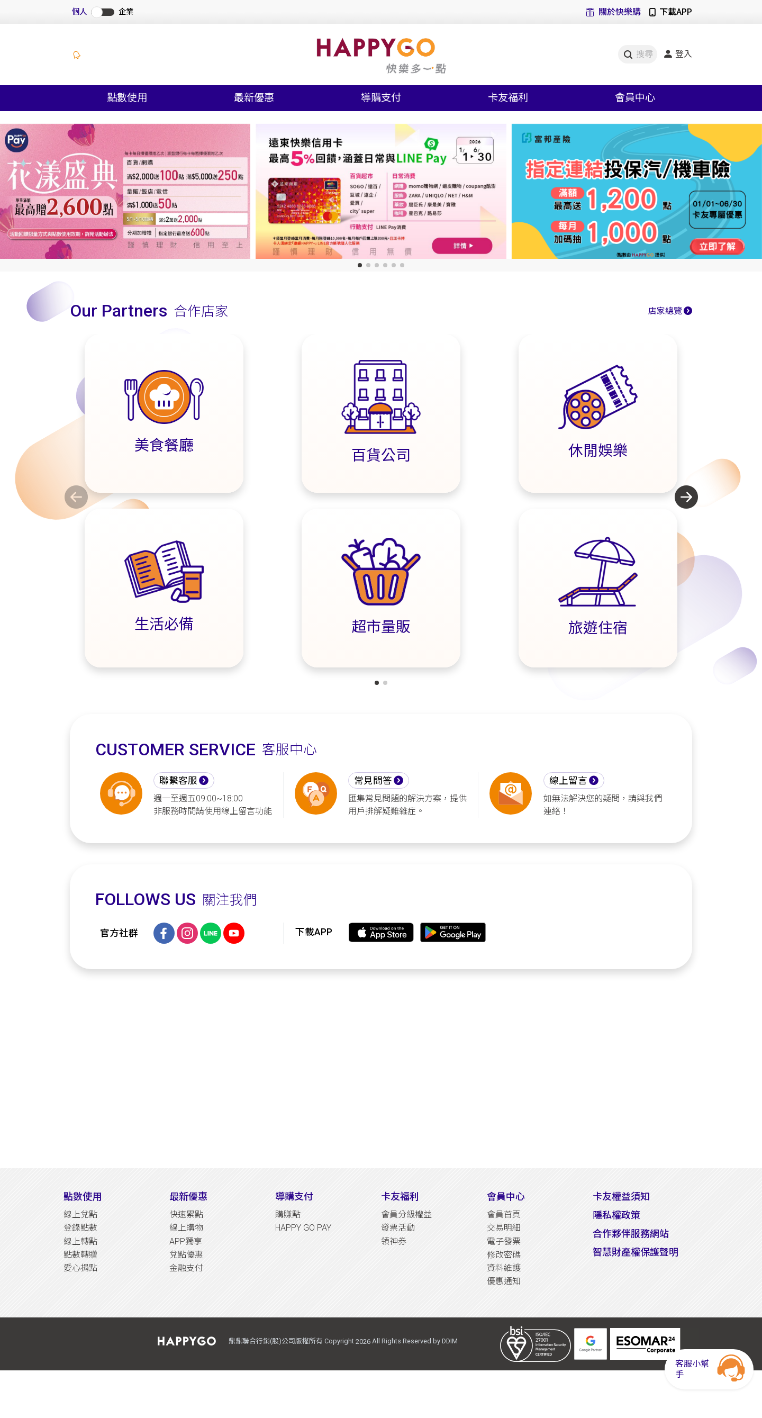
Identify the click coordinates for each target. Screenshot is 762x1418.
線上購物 (186, 1228)
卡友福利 (400, 1196)
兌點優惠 (186, 1255)
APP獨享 (185, 1241)
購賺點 (288, 1214)
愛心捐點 (80, 1268)
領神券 (393, 1241)
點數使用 (83, 1196)
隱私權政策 (616, 1215)
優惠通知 (504, 1281)
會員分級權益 (406, 1214)
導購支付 (294, 1196)
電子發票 (504, 1241)
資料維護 (504, 1268)
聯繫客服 (178, 780)
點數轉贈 (80, 1255)
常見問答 (373, 780)
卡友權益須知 (621, 1196)
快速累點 (186, 1214)
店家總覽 (665, 311)
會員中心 (506, 1196)
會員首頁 (504, 1214)
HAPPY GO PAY (303, 1228)
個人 (79, 11)
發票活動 (398, 1228)
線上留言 (568, 780)
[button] (360, 265)
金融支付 (186, 1268)
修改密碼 (504, 1255)
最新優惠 (188, 1196)
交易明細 (504, 1228)
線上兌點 (80, 1214)
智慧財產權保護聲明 (635, 1252)
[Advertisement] (381, 1069)
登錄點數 (80, 1228)
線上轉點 (80, 1241)
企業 (126, 11)
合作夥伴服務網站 (631, 1233)
